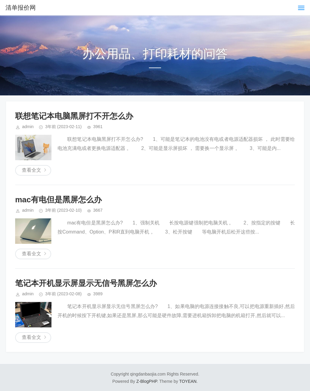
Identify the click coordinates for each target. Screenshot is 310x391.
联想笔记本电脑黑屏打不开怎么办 (74, 116)
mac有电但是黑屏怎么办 (58, 199)
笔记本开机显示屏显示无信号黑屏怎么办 (86, 283)
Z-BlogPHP (146, 381)
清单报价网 (20, 7)
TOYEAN (187, 381)
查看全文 (31, 170)
